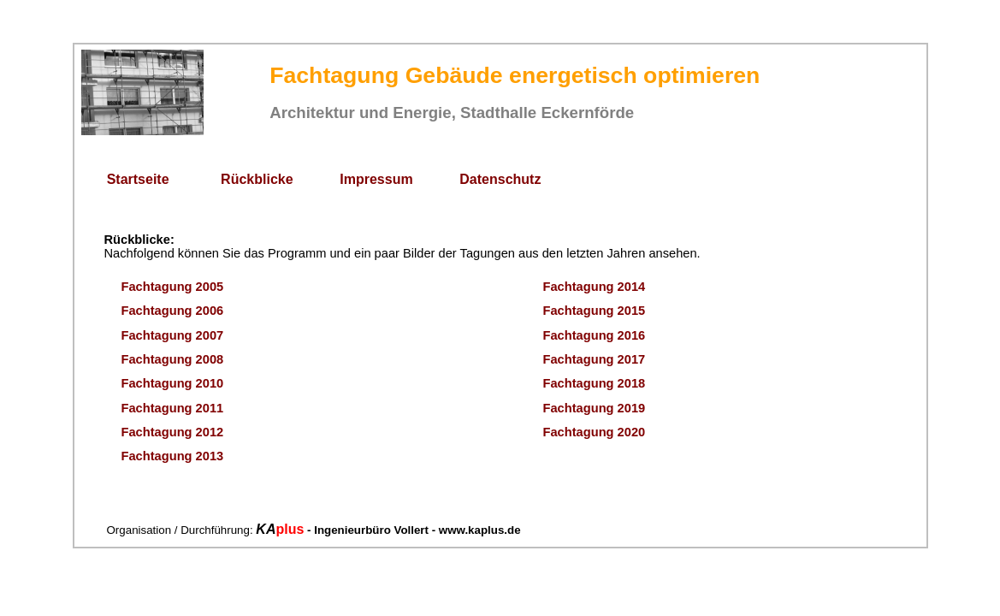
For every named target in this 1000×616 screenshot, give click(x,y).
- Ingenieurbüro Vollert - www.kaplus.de (412, 530)
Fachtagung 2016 (594, 335)
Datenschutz (500, 179)
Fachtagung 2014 (594, 286)
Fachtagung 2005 (172, 286)
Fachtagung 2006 (172, 310)
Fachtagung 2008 (172, 359)
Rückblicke (257, 179)
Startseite (138, 179)
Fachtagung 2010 (172, 383)
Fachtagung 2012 (172, 432)
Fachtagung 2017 (594, 359)
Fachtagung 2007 (172, 335)
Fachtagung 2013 (172, 456)
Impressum (376, 179)
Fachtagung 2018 (594, 383)
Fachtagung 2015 (594, 310)
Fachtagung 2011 (172, 408)
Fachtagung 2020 (594, 432)
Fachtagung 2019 (594, 408)
